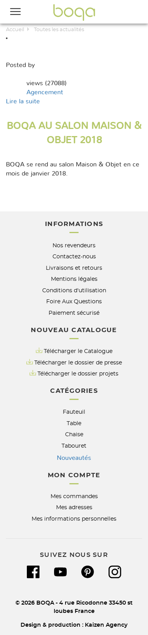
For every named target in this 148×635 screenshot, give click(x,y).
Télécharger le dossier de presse (78, 363)
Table (74, 423)
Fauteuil (74, 412)
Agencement (44, 92)
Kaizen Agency (106, 625)
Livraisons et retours (74, 268)
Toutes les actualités (59, 29)
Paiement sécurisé (74, 313)
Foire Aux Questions (74, 301)
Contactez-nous (74, 257)
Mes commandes (74, 496)
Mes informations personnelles (74, 519)
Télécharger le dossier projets (77, 374)
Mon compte (74, 475)
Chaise (74, 434)
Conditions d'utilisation (74, 290)
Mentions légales (74, 279)
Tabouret (74, 446)
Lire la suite (23, 101)
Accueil (15, 29)
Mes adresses (74, 507)
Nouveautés (74, 458)
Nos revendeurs (74, 245)
